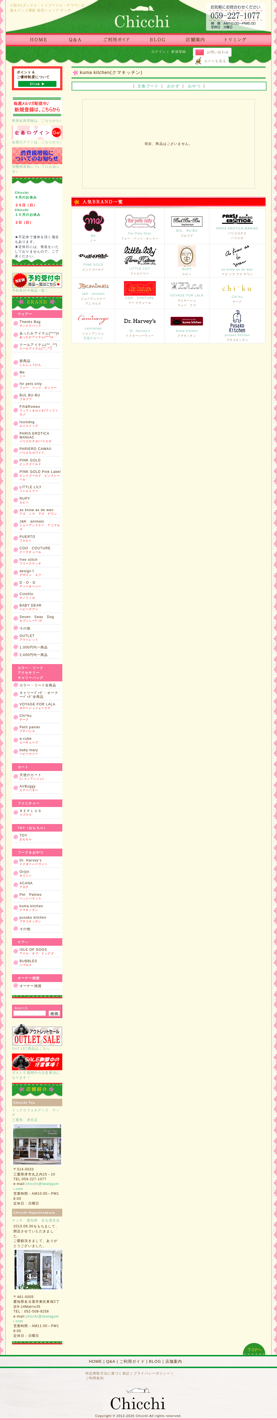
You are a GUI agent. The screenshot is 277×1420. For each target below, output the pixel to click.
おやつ (194, 86)
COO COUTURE (140, 292)
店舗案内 (173, 1361)
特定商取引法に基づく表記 (107, 1373)
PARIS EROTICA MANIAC (237, 226)
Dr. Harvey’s (140, 325)
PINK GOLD (93, 260)
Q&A (110, 1361)
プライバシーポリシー (151, 1373)
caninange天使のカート (93, 325)
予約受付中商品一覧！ (37, 282)
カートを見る (215, 61)
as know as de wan (237, 260)
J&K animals (93, 292)
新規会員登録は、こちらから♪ (37, 109)
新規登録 (178, 51)
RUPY (187, 260)
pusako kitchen (237, 325)
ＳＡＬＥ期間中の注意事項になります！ (37, 1066)
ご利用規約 (94, 1378)
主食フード (148, 86)
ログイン (158, 51)
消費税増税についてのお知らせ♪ (37, 160)
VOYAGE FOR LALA (187, 293)
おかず (173, 86)
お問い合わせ (218, 52)
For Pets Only (140, 226)
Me (93, 226)
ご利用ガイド (132, 1361)
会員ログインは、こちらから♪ (37, 135)
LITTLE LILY (139, 260)
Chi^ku (237, 292)
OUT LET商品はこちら (37, 1037)
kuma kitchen (187, 325)
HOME (95, 1361)
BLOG (155, 1361)
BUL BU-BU (186, 225)
